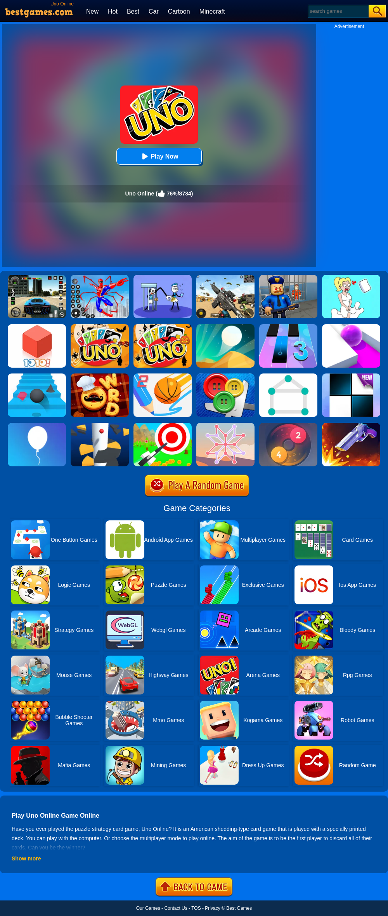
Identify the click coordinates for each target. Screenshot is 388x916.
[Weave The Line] (225, 425)
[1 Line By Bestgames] (288, 376)
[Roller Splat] (351, 327)
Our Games (148, 908)
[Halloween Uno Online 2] (162, 327)
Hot (113, 11)
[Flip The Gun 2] (351, 425)
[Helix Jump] (100, 425)
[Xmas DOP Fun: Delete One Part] (351, 277)
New (92, 11)
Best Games (239, 908)
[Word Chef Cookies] (100, 376)
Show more (26, 858)
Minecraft (212, 11)
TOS (196, 908)
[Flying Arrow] (162, 425)
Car (154, 11)
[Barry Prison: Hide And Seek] (288, 277)
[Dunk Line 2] (162, 376)
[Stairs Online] (37, 376)
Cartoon (179, 11)
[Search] (338, 11)
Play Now (159, 156)
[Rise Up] (37, 425)
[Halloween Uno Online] (100, 327)
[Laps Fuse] (288, 425)
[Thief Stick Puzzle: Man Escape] (162, 277)
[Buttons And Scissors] (225, 376)
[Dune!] (225, 327)
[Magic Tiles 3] (288, 327)
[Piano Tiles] (351, 376)
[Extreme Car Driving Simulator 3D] (37, 277)
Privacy (212, 908)
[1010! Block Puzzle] (37, 327)
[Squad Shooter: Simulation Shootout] (225, 277)
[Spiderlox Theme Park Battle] (100, 277)
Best (133, 11)
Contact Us (175, 908)
